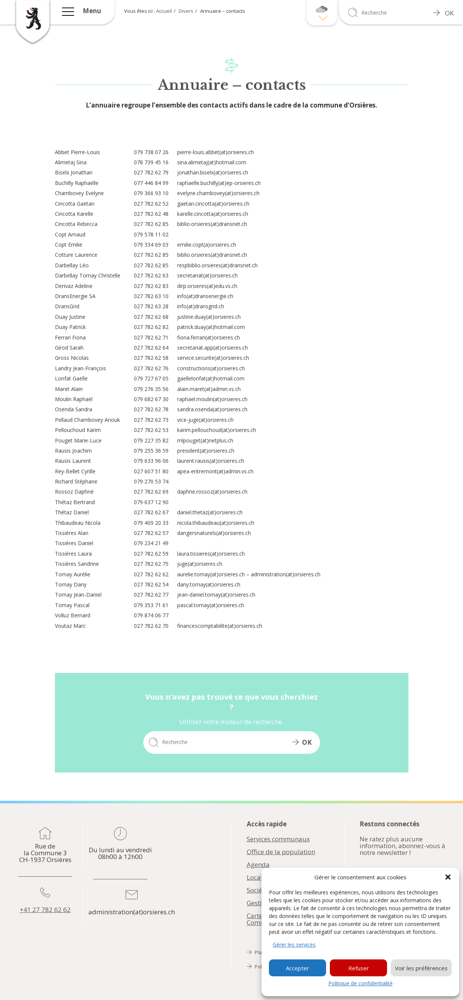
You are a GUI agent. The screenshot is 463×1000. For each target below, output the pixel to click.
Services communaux (278, 839)
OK (443, 13)
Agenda (258, 864)
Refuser (358, 968)
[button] (448, 877)
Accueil (164, 11)
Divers (186, 11)
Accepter (297, 968)
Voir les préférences (421, 968)
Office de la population (281, 851)
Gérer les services (294, 944)
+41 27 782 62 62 (45, 909)
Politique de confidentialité (360, 983)
